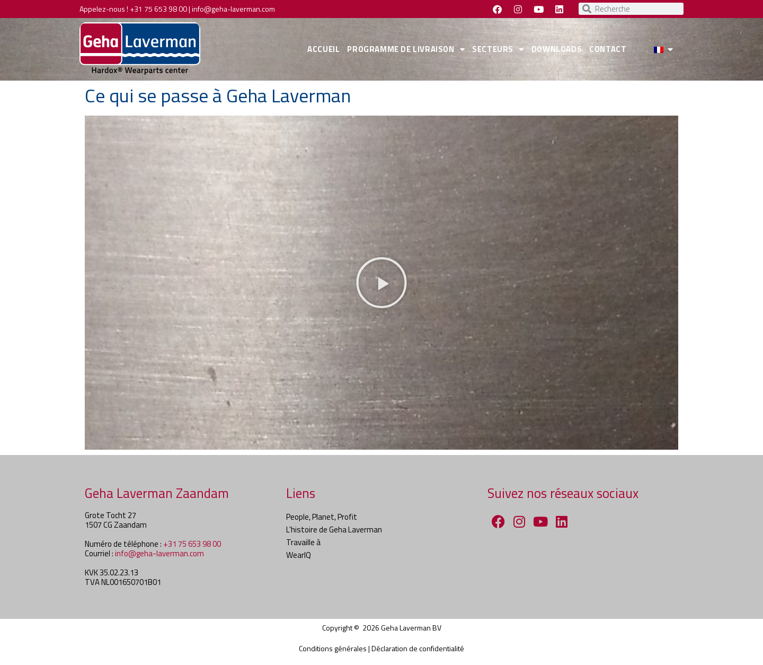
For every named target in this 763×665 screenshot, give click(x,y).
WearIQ (298, 555)
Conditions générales (333, 648)
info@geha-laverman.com (233, 8)
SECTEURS (498, 49)
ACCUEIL (323, 49)
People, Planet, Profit (321, 517)
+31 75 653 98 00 (158, 8)
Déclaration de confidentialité (417, 648)
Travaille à (303, 542)
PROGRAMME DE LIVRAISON (406, 49)
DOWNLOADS (556, 49)
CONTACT (607, 49)
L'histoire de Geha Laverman (334, 529)
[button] (381, 282)
